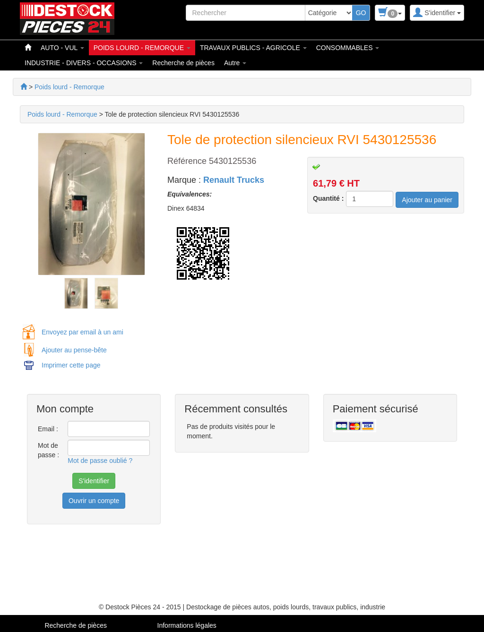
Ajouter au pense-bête (74, 350)
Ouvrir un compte (94, 500)
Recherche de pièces (183, 63)
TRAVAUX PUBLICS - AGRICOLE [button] (253, 47)
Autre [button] (235, 63)
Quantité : (328, 198)
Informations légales (186, 625)
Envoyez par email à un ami (82, 332)
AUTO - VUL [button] (62, 47)
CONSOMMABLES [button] (348, 47)
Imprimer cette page (71, 365)
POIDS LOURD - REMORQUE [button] (142, 47)
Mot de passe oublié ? (100, 460)
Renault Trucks (233, 180)
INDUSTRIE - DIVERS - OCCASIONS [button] (84, 63)
